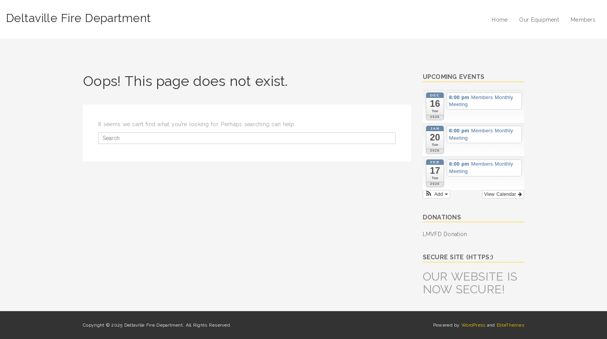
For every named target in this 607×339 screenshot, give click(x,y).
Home (500, 20)
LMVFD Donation (445, 234)
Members (583, 20)
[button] (436, 194)
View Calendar (503, 194)
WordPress (473, 325)
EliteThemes (510, 325)
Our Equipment (539, 20)
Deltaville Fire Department (78, 18)
